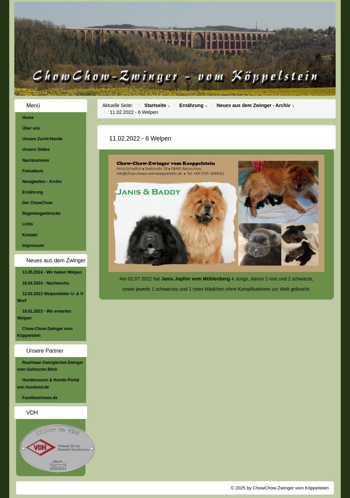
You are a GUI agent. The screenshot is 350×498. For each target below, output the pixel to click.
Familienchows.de (39, 397)
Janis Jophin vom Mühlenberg (195, 278)
